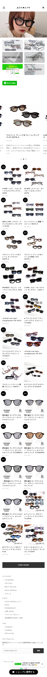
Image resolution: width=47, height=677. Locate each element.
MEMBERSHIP (10, 608)
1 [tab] (21, 159)
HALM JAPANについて (13, 601)
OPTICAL (9, 583)
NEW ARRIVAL (11, 590)
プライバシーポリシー (12, 614)
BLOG (7, 605)
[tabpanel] (23, 127)
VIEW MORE (23, 565)
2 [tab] (23, 159)
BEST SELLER (10, 587)
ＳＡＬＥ (8, 594)
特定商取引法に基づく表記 (14, 618)
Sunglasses (9, 580)
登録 (38, 650)
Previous (2, 23)
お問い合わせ (9, 611)
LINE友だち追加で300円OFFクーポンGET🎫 (31, 664)
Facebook (8, 630)
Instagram (9, 627)
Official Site (9, 633)
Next (45, 23)
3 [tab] (26, 159)
